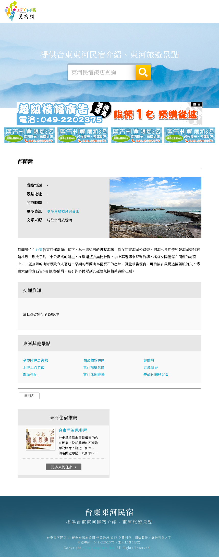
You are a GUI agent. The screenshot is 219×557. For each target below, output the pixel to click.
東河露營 (112, 15)
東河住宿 (96, 15)
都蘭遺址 (30, 374)
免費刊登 (145, 6)
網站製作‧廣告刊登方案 (171, 6)
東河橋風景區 (94, 367)
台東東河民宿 (20, 11)
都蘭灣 (148, 360)
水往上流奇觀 (33, 367)
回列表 (29, 396)
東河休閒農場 (94, 374)
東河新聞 (175, 17)
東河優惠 (160, 16)
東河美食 (144, 16)
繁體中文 (203, 5)
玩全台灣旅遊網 (125, 6)
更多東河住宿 (64, 467)
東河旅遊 (128, 16)
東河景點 (191, 18)
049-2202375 (104, 544)
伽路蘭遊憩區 (94, 360)
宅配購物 (207, 19)
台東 (39, 249)
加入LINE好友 (129, 544)
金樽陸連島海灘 (35, 360)
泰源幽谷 (150, 367)
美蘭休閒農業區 (155, 374)
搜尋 (143, 72)
